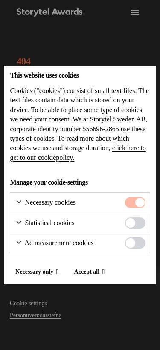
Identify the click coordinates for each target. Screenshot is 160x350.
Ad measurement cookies (54, 243)
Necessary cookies (45, 203)
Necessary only (34, 272)
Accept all (86, 272)
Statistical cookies (44, 223)
